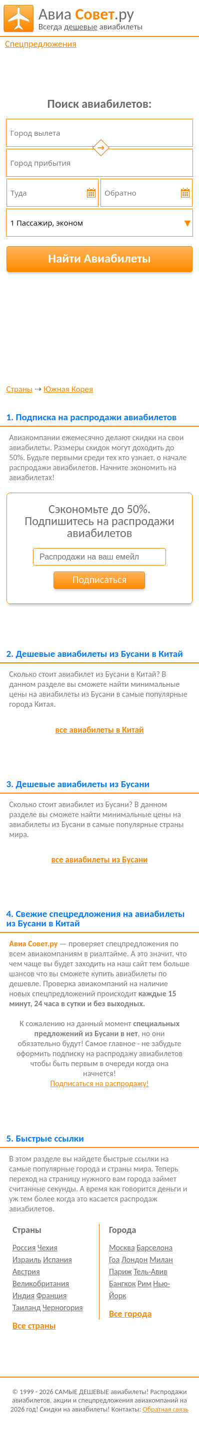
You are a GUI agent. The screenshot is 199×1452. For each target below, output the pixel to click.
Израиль (26, 1259)
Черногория (62, 1307)
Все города (130, 1313)
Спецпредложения (40, 43)
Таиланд (26, 1307)
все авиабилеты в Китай (100, 730)
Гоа (114, 1259)
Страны (19, 389)
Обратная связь (165, 1409)
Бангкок (122, 1283)
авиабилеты (90, 18)
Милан (161, 1259)
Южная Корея (68, 389)
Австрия (26, 1271)
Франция (51, 1295)
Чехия (48, 1247)
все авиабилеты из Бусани (99, 860)
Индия (23, 1295)
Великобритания (40, 1283)
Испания (57, 1259)
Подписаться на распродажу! (99, 1083)
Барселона (154, 1247)
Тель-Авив (151, 1271)
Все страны (34, 1325)
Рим (145, 1283)
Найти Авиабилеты (99, 258)
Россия (24, 1247)
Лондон (135, 1259)
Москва (122, 1247)
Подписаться (99, 579)
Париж (120, 1271)
